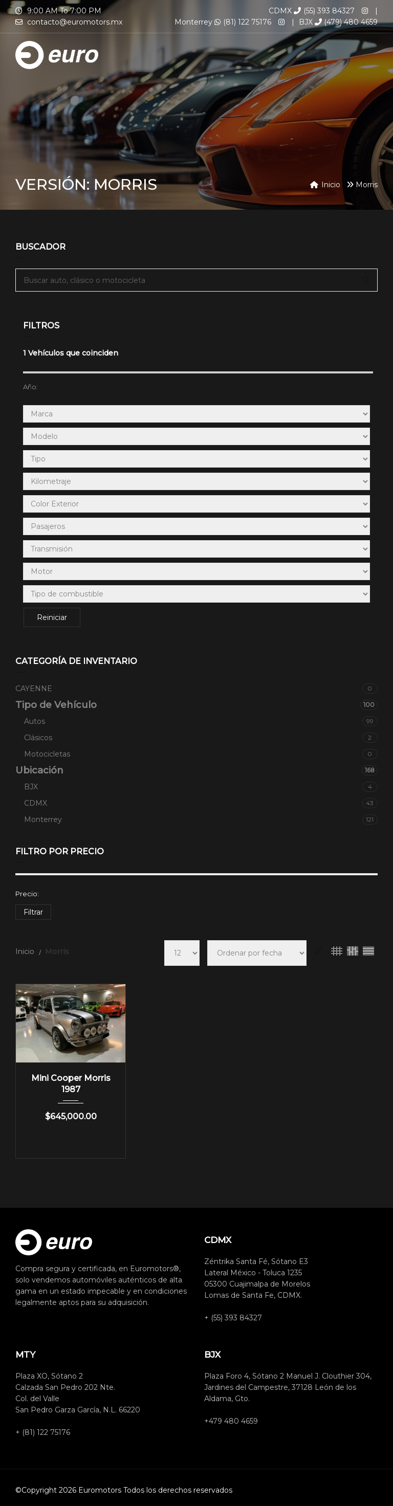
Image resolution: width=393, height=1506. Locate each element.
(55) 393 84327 (324, 10)
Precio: (27, 894)
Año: (30, 387)
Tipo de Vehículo (196, 705)
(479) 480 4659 (346, 22)
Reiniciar (51, 617)
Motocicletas (200, 754)
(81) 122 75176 (242, 22)
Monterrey (200, 819)
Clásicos (200, 738)
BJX (200, 787)
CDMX (200, 803)
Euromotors (99, 1490)
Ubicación (196, 770)
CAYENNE (196, 688)
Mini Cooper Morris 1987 (71, 1083)
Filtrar (33, 912)
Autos (200, 721)
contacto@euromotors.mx (74, 22)
